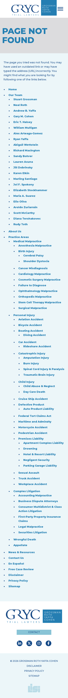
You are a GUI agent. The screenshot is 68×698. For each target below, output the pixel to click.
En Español (16, 563)
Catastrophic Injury (31, 353)
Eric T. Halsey (22, 122)
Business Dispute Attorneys (38, 501)
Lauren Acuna (23, 161)
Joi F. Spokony (23, 184)
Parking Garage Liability (40, 465)
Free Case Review (21, 569)
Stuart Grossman (25, 99)
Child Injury (26, 382)
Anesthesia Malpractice (35, 245)
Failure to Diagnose (32, 285)
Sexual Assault (28, 472)
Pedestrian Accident (32, 433)
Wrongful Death (24, 539)
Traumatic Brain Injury (38, 374)
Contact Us (16, 558)
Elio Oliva (20, 201)
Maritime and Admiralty (34, 421)
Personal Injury (24, 315)
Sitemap (14, 586)
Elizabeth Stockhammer (30, 190)
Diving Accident (34, 335)
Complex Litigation (26, 491)
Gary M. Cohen (23, 116)
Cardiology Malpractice (34, 274)
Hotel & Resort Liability (39, 454)
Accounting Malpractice (35, 495)
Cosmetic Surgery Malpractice (39, 279)
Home (12, 89)
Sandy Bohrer (23, 156)
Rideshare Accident (37, 346)
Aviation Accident (30, 319)
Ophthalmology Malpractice (38, 291)
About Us (14, 231)
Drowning (30, 448)
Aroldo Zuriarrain (25, 207)
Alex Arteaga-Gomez (28, 133)
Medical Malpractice (27, 241)
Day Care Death (34, 391)
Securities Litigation (32, 532)
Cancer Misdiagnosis (33, 268)
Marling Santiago (25, 178)
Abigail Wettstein (25, 144)
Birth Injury (26, 251)
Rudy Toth (20, 224)
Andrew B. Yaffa (24, 110)
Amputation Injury (36, 357)
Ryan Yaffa (20, 139)
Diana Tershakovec (27, 218)
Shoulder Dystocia (36, 261)
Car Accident (27, 342)
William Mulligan (25, 127)
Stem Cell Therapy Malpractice (39, 302)
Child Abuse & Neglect (39, 386)
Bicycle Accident (30, 325)
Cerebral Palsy (33, 255)
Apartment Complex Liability (43, 443)
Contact (34, 632)
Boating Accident (30, 330)
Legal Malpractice (30, 526)
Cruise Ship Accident (33, 399)
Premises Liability (31, 438)
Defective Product (31, 404)
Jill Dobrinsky (23, 167)
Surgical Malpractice (32, 308)
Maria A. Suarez (24, 196)
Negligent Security (36, 460)
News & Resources (21, 552)
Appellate (20, 545)
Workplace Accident (32, 484)
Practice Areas (18, 237)
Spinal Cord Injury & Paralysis (43, 369)
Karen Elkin (21, 173)
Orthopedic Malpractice (35, 296)
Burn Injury (31, 363)
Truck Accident (29, 478)
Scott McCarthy (24, 213)
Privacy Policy (18, 580)
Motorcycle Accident (32, 427)
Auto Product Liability (38, 408)
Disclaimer (16, 575)
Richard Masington (26, 150)
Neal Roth (20, 105)
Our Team (15, 95)
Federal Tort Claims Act (34, 416)
